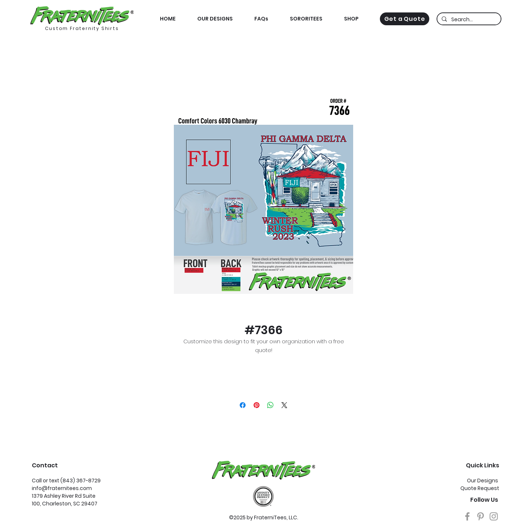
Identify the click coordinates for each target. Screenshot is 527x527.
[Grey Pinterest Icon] (480, 516)
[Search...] (468, 19)
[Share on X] (284, 405)
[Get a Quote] (404, 18)
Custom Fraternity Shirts (82, 28)
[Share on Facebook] (242, 405)
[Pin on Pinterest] (256, 405)
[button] (351, 18)
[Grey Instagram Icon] (493, 516)
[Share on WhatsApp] (270, 405)
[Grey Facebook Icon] (467, 516)
